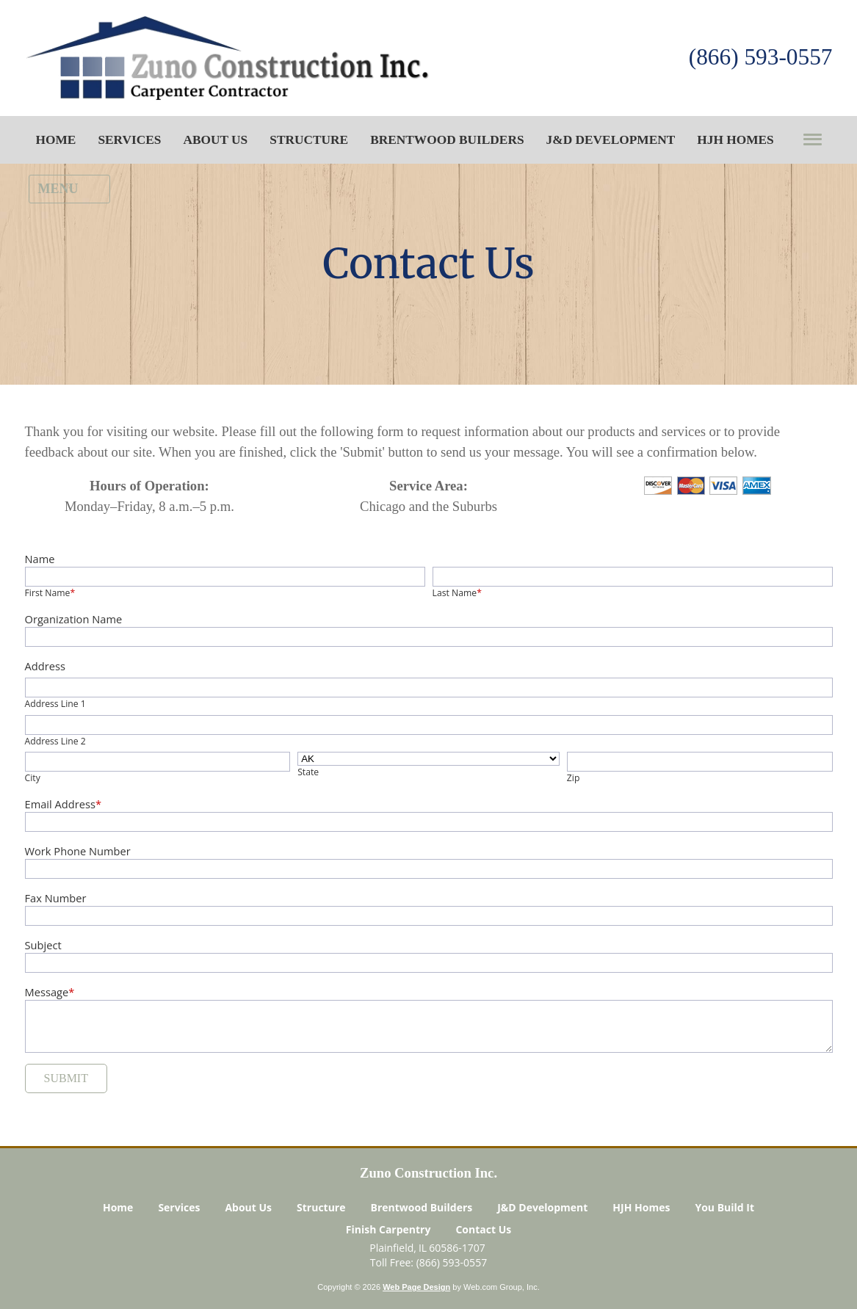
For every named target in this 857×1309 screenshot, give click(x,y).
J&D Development (542, 1209)
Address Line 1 (55, 703)
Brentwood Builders (422, 1209)
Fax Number (56, 898)
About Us (248, 1209)
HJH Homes (641, 1209)
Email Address (63, 804)
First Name (50, 593)
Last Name (457, 593)
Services (179, 1209)
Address (45, 666)
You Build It (724, 1209)
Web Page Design (416, 1288)
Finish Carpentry (388, 1231)
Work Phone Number (78, 851)
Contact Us (483, 1231)
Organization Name (74, 619)
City (32, 778)
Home (118, 1209)
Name (40, 558)
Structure (321, 1209)
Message (50, 992)
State (308, 772)
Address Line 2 (55, 741)
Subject (43, 945)
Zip (573, 778)
